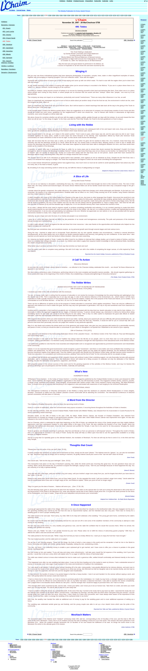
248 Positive (13, 651)
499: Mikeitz (7, 54)
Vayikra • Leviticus (7, 66)
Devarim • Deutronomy (9, 72)
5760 (53, 15)
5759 (49, 15)
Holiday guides (56, 652)
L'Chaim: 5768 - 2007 (143, 85)
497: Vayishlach (8, 48)
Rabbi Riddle (104, 656)
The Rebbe (103, 651)
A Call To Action (96, 46)
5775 (110, 15)
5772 (99, 15)
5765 (72, 15)
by (55, 661)
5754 (30, 15)
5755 (34, 15)
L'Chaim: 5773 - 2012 (143, 58)
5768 (84, 15)
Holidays (62, 1)
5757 (42, 15)
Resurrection (55, 644)
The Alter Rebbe (105, 647)
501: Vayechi (7, 61)
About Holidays (56, 653)
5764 (68, 15)
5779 (125, 15)
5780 (129, 15)
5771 (95, 15)
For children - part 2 (57, 647)
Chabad (103, 644)
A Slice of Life (86, 46)
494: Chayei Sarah (9, 38)
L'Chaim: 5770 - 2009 (143, 74)
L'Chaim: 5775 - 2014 (143, 47)
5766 (76, 15)
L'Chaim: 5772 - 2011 (143, 63)
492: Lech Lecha (8, 31)
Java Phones (13, 657)
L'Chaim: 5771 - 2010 (143, 69)
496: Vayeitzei (7, 44)
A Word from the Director (85, 47)
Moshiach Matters (87, 48)
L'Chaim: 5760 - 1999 (143, 128)
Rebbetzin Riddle (105, 657)
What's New (72, 47)
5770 (91, 15)
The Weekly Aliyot (143, 176)
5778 (122, 15)
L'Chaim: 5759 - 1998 (143, 133)
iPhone (11, 656)
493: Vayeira (7, 35)
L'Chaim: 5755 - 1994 (143, 155)
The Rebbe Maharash (106, 648)
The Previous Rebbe (106, 649)
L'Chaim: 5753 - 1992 (143, 166)
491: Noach (6, 28)
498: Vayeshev (8, 51)
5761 (57, 15)
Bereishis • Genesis (8, 25)
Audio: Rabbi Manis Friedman (143, 182)
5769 (87, 15)
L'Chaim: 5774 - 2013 (143, 52)
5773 (103, 15)
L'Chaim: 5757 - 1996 (143, 144)
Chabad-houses (78, 1)
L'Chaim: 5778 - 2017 (143, 31)
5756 (38, 15)
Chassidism (89, 1)
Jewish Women (56, 651)
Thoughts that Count (99, 47)
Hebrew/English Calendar (58, 656)
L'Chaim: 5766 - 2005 (143, 96)
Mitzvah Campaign (105, 652)
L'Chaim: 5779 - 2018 (143, 26)
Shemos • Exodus (7, 62)
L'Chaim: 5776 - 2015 (143, 42)
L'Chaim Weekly (74, 668)
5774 (106, 15)
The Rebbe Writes (62, 47)
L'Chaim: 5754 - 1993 (143, 160)
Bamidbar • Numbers (8, 69)
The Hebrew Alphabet (57, 655)
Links (111, 1)
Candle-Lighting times (15, 647)
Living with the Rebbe (75, 46)
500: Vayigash (7, 58)
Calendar (105, 1)
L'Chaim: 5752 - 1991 (143, 171)
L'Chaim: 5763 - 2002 (143, 112)
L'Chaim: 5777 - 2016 (143, 36)
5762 (61, 15)
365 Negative (13, 652)
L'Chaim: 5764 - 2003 (143, 106)
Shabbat (69, 1)
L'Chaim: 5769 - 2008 (143, 79)
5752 (23, 15)
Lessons (13, 644)
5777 (118, 15)
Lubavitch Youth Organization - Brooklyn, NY (88, 33)
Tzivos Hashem (105, 659)
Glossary (54, 657)
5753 (27, 15)
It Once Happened (75, 48)
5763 (65, 15)
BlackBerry (13, 659)
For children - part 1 (57, 646)
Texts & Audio (15, 646)
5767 (80, 15)
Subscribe (97, 1)
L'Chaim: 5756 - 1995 (143, 149)
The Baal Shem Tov (106, 646)
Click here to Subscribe (81, 30)
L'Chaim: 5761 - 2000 (143, 122)
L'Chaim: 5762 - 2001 (143, 117)
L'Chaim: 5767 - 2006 (143, 90)
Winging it (64, 46)
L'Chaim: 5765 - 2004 (143, 101)
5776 (114, 15)
